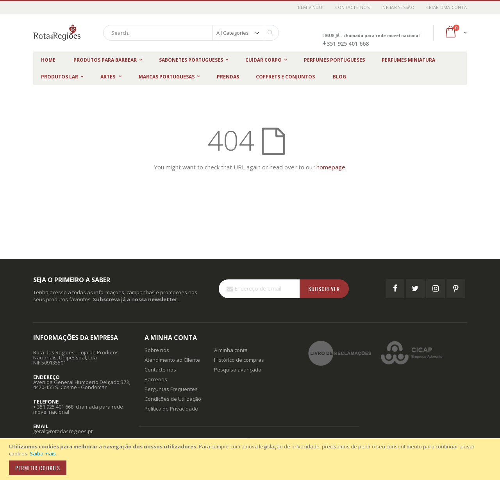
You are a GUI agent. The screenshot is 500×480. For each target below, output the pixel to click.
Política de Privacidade (171, 408)
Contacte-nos (352, 7)
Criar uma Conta (446, 7)
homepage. (331, 167)
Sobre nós (157, 350)
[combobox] (191, 33)
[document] (251, 459)
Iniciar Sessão (397, 7)
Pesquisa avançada (237, 369)
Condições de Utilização (173, 398)
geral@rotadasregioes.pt (63, 431)
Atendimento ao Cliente (172, 359)
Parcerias (156, 379)
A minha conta (231, 350)
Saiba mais (43, 453)
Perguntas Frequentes (171, 389)
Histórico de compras (239, 359)
